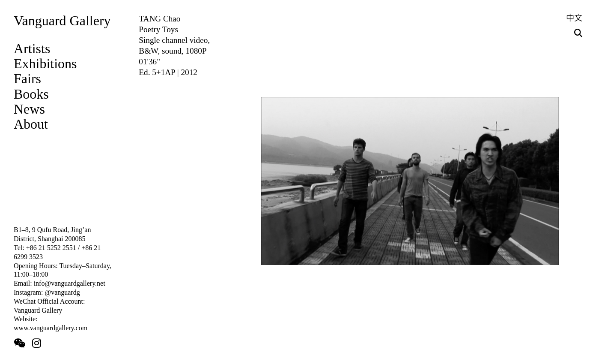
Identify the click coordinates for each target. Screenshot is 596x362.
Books (31, 94)
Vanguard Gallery (62, 20)
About (31, 124)
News (29, 109)
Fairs (27, 78)
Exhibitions (45, 63)
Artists (32, 48)
